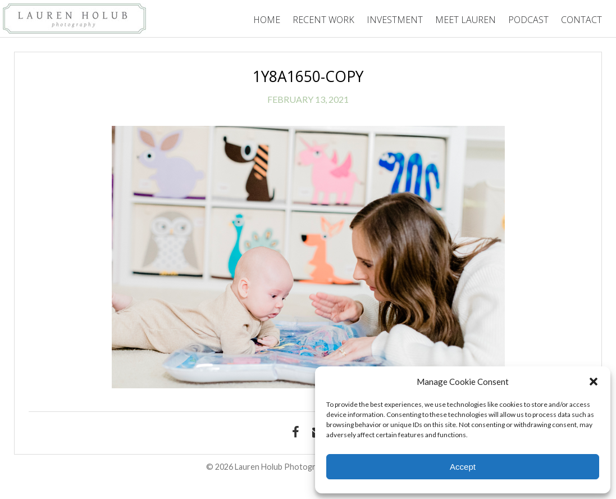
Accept (463, 466)
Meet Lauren (465, 19)
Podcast (528, 19)
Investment (395, 19)
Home (266, 19)
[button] (593, 381)
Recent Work (323, 19)
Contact (581, 19)
